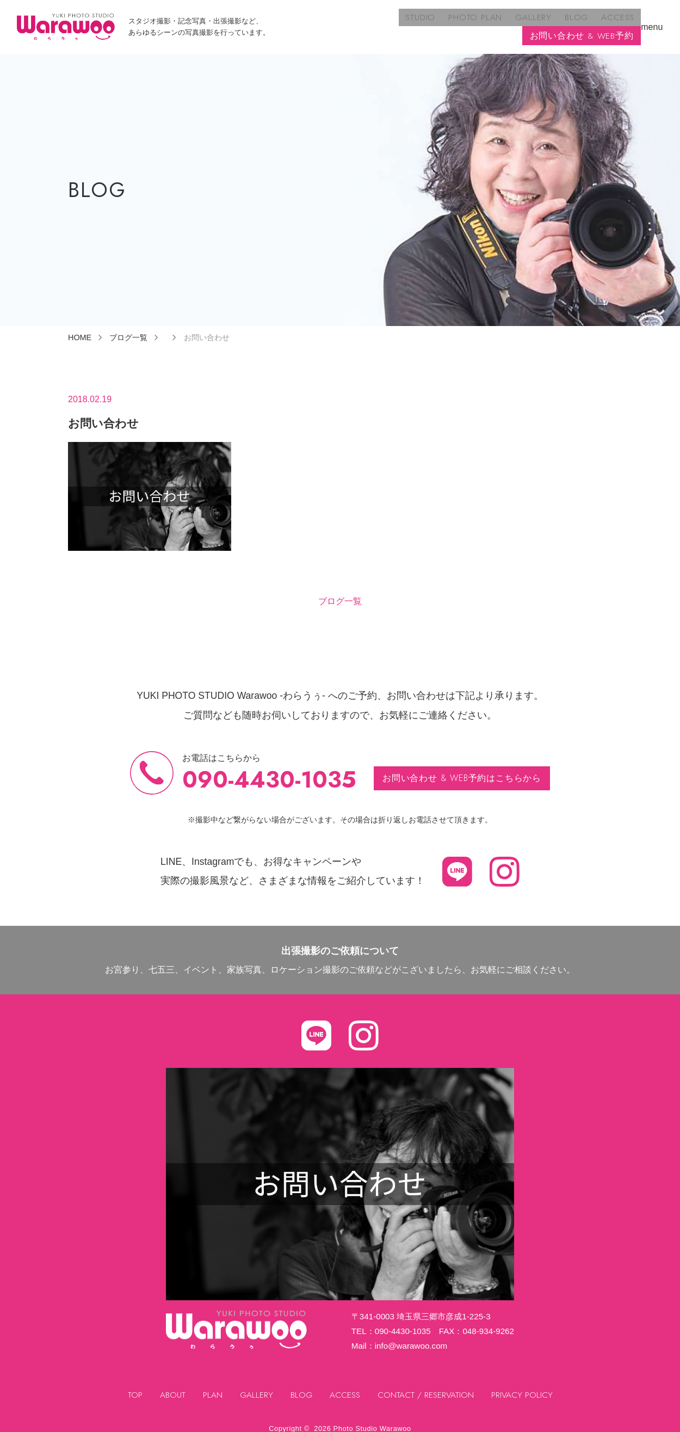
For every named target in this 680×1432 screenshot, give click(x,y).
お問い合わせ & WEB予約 (581, 22)
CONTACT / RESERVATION (427, 1385)
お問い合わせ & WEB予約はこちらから (462, 768)
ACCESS (491, 22)
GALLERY (411, 22)
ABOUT (170, 1385)
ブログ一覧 (340, 591)
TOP (133, 1385)
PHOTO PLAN (355, 22)
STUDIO (302, 22)
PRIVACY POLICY (524, 1385)
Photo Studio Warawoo (372, 1419)
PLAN (211, 1385)
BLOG (452, 22)
